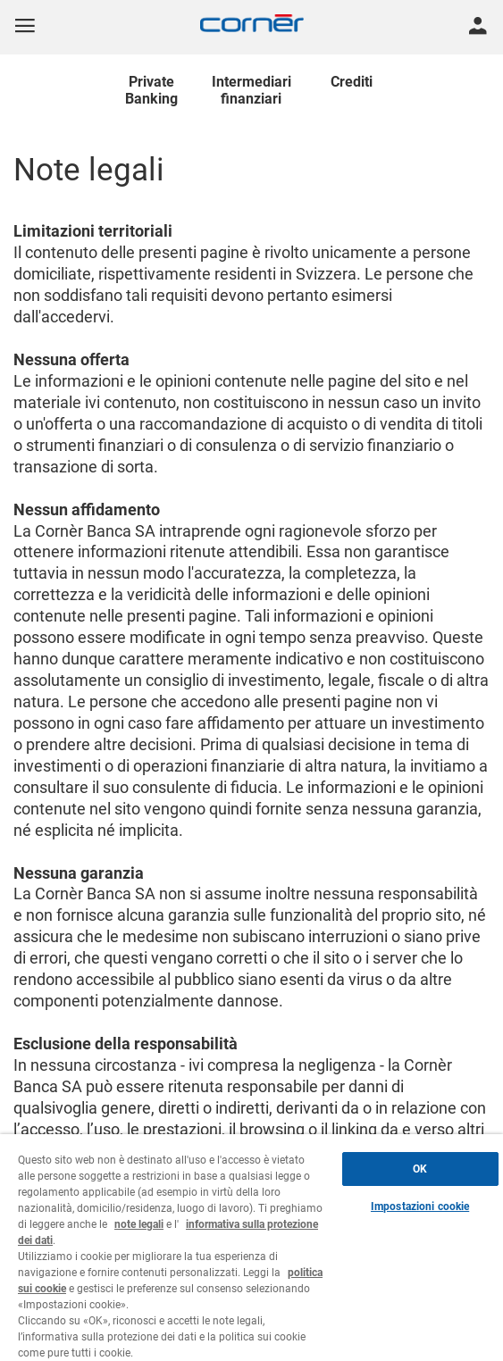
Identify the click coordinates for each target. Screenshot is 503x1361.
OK (420, 1169)
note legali (138, 1224)
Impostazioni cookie (420, 1206)
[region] (251, 1247)
